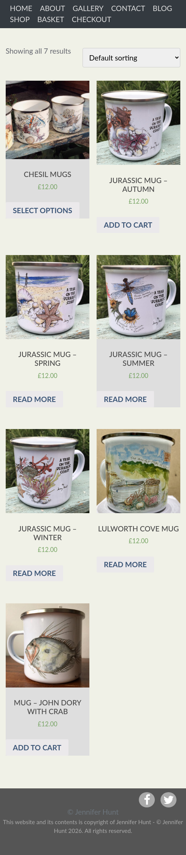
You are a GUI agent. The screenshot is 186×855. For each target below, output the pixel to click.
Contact (128, 8)
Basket (50, 19)
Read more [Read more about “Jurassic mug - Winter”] (34, 573)
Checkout (91, 19)
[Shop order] (131, 57)
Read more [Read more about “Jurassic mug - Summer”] (125, 399)
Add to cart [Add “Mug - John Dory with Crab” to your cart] (37, 747)
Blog (162, 8)
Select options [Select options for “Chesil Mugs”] (42, 210)
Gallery (88, 8)
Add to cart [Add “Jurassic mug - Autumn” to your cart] (128, 224)
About (52, 8)
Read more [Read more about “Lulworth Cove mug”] (125, 564)
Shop (20, 19)
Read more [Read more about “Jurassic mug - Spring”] (34, 399)
